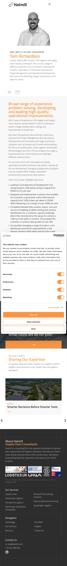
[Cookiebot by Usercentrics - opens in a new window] (53, 235)
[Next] (64, 420)
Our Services (10, 526)
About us (18, 52)
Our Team (27, 52)
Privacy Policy (22, 480)
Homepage (10, 522)
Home (12, 52)
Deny (33, 329)
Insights (37, 526)
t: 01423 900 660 (12, 548)
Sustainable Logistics (43, 505)
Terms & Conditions (11, 480)
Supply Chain (11, 494)
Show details (54, 307)
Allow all (33, 315)
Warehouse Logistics (14, 498)
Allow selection (33, 322)
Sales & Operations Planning (46, 501)
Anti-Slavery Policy (33, 480)
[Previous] (2, 420)
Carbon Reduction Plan (46, 480)
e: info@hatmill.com (14, 544)
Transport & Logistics (14, 502)
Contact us (39, 530)
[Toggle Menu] (58, 3)
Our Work (38, 522)
